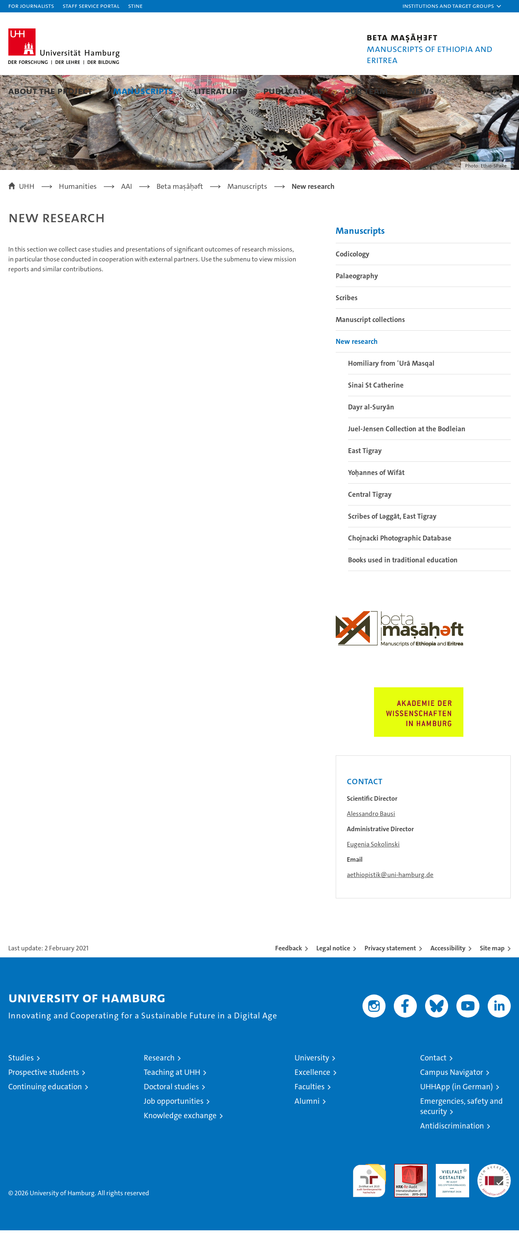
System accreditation (494, 1202)
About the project (50, 90)
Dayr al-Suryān (371, 436)
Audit (402, 1198)
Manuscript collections (370, 349)
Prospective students (43, 1102)
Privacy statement (390, 977)
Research (159, 1087)
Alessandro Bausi (371, 843)
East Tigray (365, 480)
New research (357, 371)
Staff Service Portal (91, 5)
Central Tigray (370, 524)
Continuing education (45, 1116)
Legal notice (333, 977)
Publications (293, 90)
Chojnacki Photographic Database (399, 567)
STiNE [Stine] (135, 5)
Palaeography (357, 305)
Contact (433, 1087)
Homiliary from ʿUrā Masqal (391, 392)
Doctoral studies (171, 1116)
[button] (452, 6)
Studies (21, 1087)
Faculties (310, 1116)
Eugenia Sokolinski (373, 874)
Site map (492, 977)
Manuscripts (143, 90)
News (421, 90)
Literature (218, 90)
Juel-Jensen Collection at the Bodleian (406, 458)
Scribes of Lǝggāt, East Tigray (392, 545)
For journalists (31, 5)
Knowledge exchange (180, 1145)
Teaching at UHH (172, 1102)
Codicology (352, 283)
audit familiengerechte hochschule (369, 1207)
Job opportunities (173, 1131)
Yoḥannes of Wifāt (376, 502)
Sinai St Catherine (376, 414)
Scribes (347, 327)
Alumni (307, 1131)
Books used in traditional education (403, 589)
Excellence (312, 1102)
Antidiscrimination (452, 1155)
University (312, 1087)
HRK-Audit (450, 1198)
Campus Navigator (451, 1102)
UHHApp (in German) (456, 1116)
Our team (366, 90)
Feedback (288, 977)
